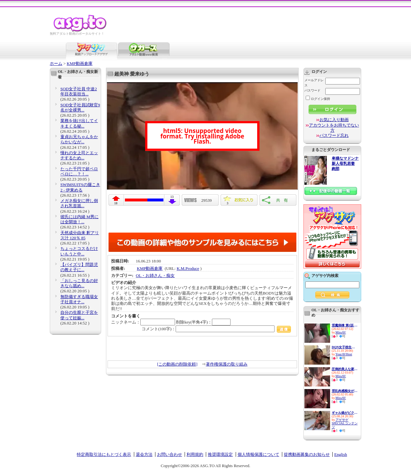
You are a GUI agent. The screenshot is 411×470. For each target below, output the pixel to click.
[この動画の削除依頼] (177, 364)
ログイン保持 (318, 99)
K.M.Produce (188, 268)
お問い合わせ (169, 454)
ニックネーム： (143, 322)
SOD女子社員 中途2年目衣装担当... (78, 91)
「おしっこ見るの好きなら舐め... (79, 283)
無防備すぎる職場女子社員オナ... (79, 299)
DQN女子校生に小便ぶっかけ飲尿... (344, 347)
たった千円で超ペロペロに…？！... (79, 171)
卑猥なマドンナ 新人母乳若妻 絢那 (345, 163)
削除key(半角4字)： (203, 322)
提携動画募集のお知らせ (307, 454)
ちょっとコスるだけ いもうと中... (79, 251)
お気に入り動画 (334, 119)
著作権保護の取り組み (227, 364)
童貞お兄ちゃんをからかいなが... (79, 139)
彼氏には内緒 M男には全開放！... (79, 219)
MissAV (341, 332)
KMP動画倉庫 (79, 63)
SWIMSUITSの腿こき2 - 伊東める (80, 187)
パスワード (312, 90)
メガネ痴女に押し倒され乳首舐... (79, 203)
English (340, 454)
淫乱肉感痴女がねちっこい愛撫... (344, 391)
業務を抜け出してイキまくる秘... (79, 123)
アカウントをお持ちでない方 (334, 128)
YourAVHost (344, 354)
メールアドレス (314, 82)
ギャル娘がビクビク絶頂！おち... (344, 412)
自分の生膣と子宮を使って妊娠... (79, 315)
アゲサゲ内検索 (324, 275)
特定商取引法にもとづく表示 (104, 454)
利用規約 (195, 454)
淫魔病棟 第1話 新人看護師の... (344, 325)
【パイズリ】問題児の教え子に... (79, 267)
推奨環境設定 (220, 454)
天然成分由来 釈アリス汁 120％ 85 (79, 235)
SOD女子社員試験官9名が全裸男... (80, 107)
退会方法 (144, 454)
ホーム (56, 63)
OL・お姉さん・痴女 (155, 275)
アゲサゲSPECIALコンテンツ (345, 423)
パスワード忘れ (334, 135)
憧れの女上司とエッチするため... (79, 155)
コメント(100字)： (216, 328)
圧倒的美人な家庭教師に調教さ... (344, 369)
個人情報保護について (258, 454)
